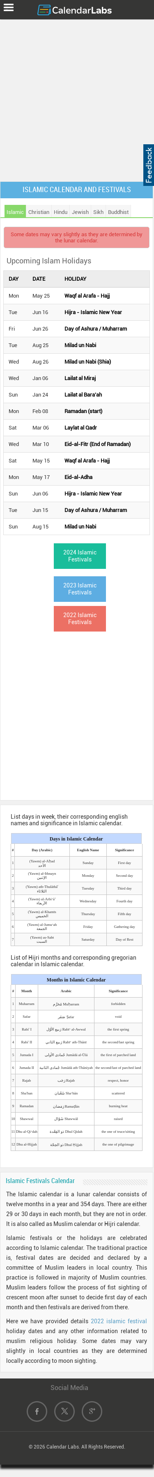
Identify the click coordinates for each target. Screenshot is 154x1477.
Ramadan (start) (83, 411)
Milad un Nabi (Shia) (87, 362)
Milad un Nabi (80, 345)
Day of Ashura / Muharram (95, 329)
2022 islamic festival (119, 1321)
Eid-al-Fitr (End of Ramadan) (97, 444)
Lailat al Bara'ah (83, 395)
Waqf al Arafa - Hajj (87, 296)
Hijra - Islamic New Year (93, 312)
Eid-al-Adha (78, 477)
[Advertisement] (77, 98)
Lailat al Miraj (80, 378)
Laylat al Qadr (80, 428)
